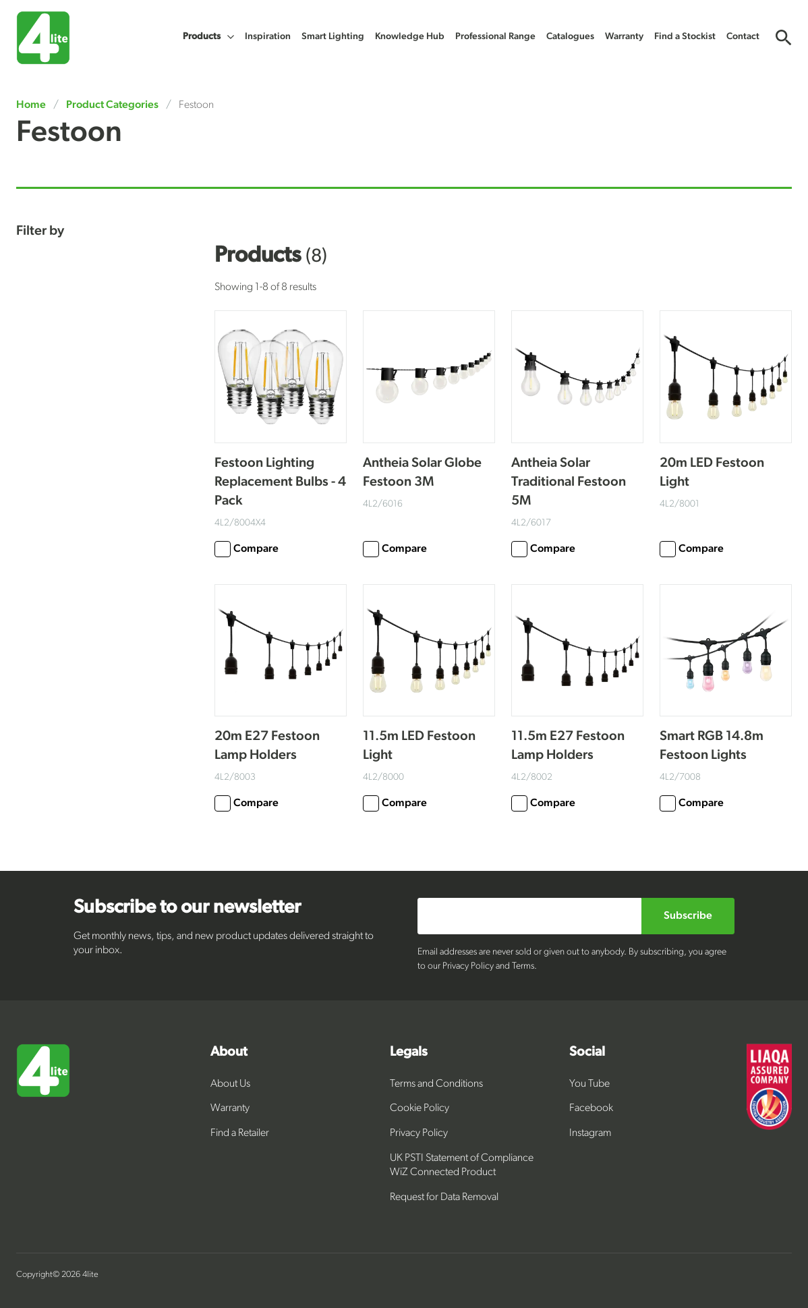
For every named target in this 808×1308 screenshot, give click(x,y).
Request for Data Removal (444, 1197)
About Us (230, 1084)
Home (32, 105)
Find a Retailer (239, 1133)
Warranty (230, 1108)
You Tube (589, 1084)
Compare (246, 549)
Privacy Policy (419, 1133)
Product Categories (112, 105)
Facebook (591, 1108)
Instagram (590, 1133)
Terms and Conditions (436, 1084)
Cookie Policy (419, 1108)
